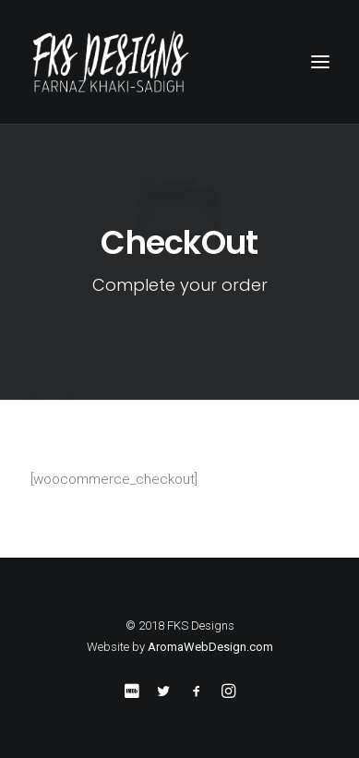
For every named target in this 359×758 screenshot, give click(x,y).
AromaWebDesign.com (210, 647)
